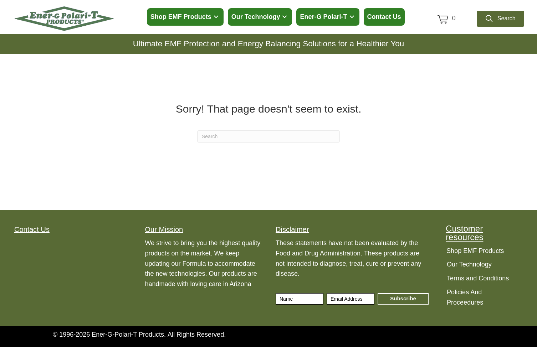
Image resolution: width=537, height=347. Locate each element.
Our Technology (469, 264)
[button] (216, 17)
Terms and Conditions (478, 278)
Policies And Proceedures (465, 297)
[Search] (268, 136)
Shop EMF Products (475, 250)
